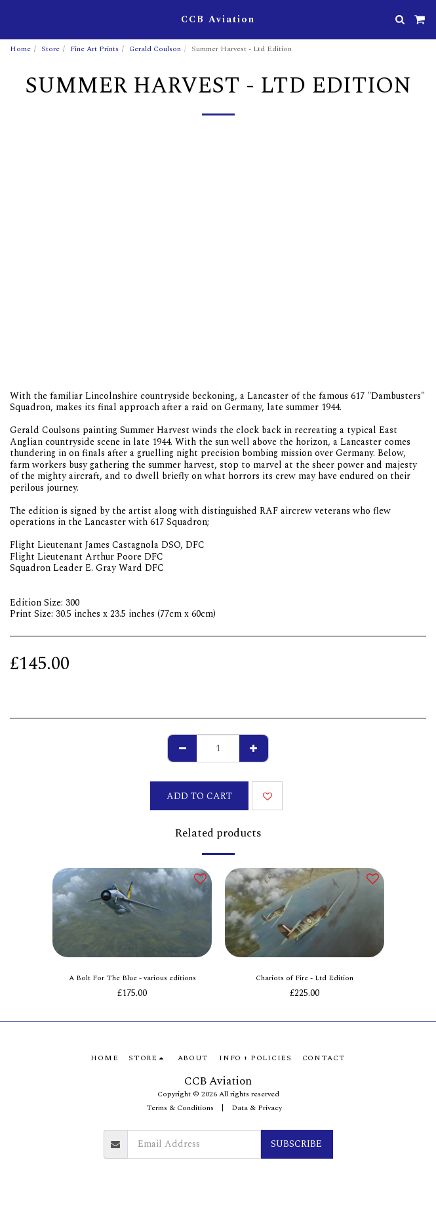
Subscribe (296, 1144)
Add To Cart (199, 796)
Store (50, 48)
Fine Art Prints (94, 48)
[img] (132, 913)
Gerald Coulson (155, 48)
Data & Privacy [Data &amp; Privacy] (256, 1107)
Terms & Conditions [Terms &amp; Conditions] (180, 1107)
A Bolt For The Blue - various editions (132, 978)
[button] (14, 19)
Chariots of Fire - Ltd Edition (304, 978)
